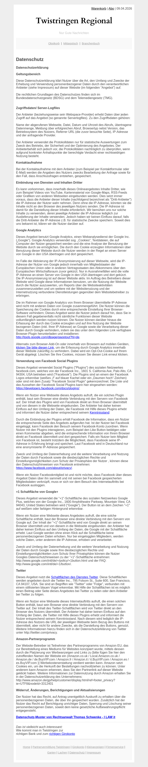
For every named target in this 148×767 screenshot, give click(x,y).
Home (26, 747)
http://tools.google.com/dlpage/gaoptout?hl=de (47, 337)
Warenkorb (98, 8)
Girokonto (78, 747)
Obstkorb (54, 43)
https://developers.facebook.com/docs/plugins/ (47, 388)
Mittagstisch (70, 43)
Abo (111, 8)
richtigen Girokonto (62, 733)
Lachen (62, 752)
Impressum (94, 752)
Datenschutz (77, 752)
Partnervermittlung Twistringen (51, 747)
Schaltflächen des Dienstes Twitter (74, 577)
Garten (51, 752)
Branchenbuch (91, 43)
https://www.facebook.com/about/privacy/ (44, 468)
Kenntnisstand (99, 412)
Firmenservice (115, 747)
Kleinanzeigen (95, 747)
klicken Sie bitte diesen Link (35, 347)
